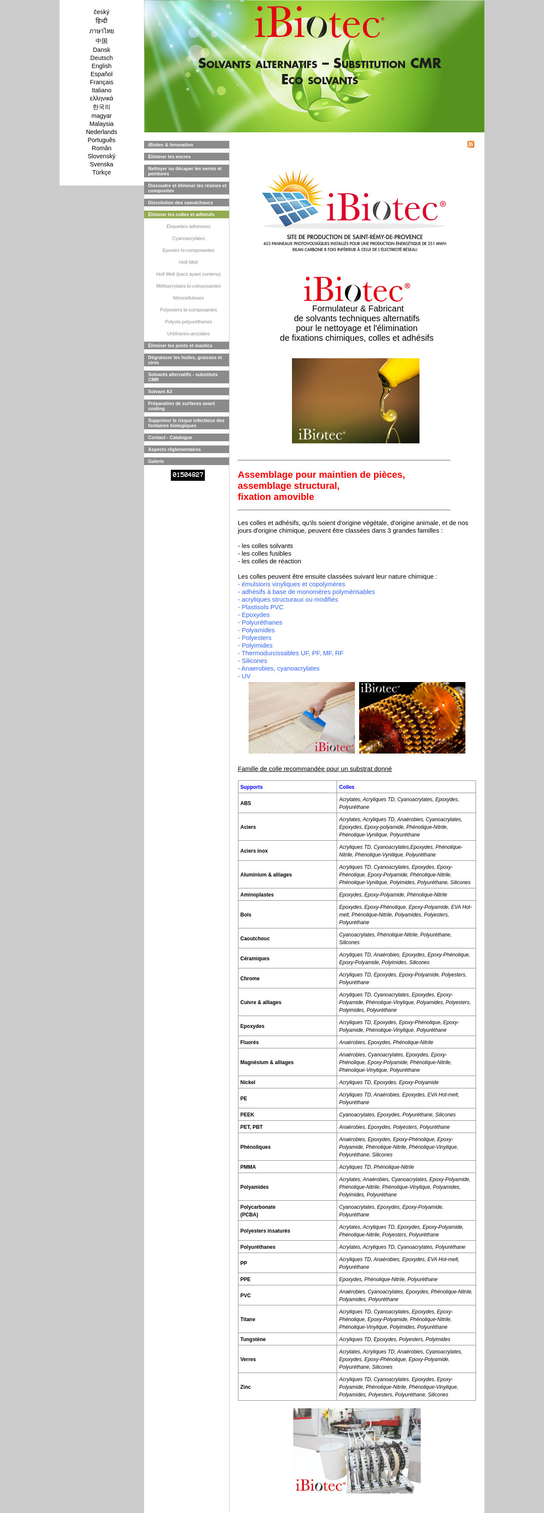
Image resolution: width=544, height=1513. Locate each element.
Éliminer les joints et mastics (180, 345)
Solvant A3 (160, 391)
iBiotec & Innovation (170, 144)
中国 (102, 40)
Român (101, 148)
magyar (101, 115)
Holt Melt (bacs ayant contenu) (188, 274)
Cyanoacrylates (188, 238)
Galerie (156, 461)
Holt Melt (188, 262)
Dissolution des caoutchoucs (180, 202)
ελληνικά (101, 98)
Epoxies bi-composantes (189, 250)
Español (102, 74)
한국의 (101, 106)
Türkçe (101, 172)
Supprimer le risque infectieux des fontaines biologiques (186, 423)
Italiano (101, 90)
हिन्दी (102, 20)
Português (102, 140)
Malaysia (102, 123)
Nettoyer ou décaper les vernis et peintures (185, 171)
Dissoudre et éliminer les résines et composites (187, 188)
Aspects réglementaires (174, 449)
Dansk (101, 49)
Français (101, 82)
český (102, 12)
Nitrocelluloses (188, 297)
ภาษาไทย (101, 31)
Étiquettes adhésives (188, 226)
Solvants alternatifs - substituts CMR (183, 377)
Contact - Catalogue (170, 437)
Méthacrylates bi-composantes (188, 285)
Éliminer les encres (169, 156)
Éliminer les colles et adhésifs (181, 214)
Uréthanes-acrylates (188, 333)
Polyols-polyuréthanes (188, 321)
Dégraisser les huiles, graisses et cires (185, 360)
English (101, 66)
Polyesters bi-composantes (188, 309)
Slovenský (102, 156)
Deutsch (102, 57)
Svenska (101, 164)
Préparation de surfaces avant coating (181, 406)
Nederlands (101, 131)
